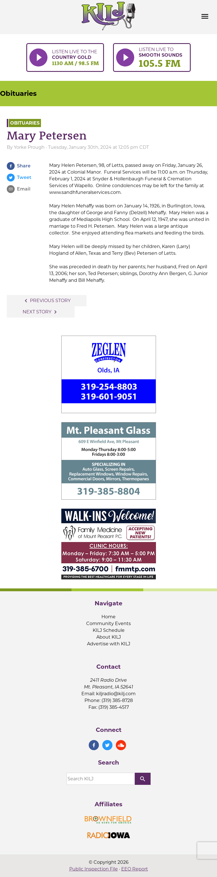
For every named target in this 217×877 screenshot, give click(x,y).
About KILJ (108, 637)
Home (108, 616)
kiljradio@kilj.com (116, 693)
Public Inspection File (93, 869)
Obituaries (18, 93)
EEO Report (134, 869)
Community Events (108, 623)
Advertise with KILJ (108, 643)
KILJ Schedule (109, 630)
